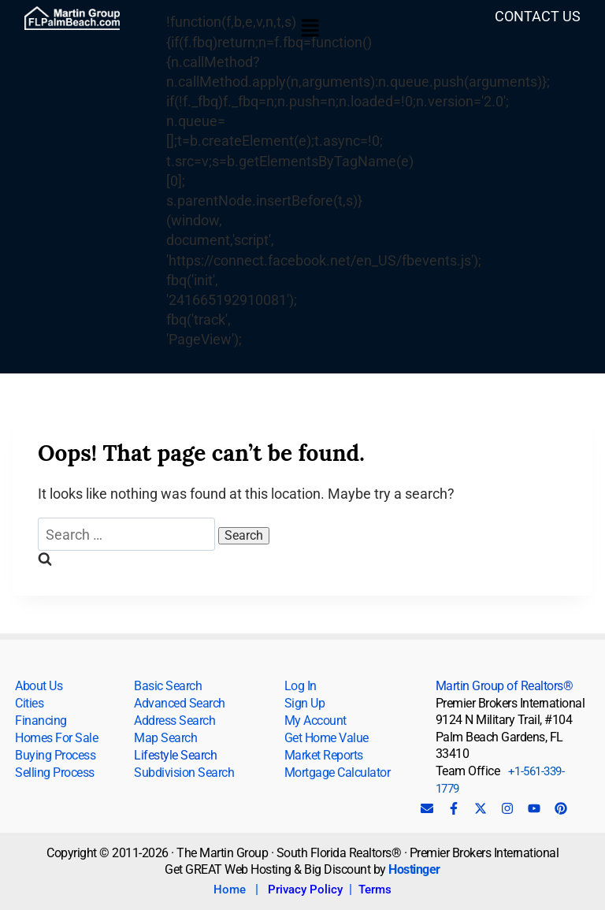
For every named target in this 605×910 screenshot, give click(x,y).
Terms (375, 889)
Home (229, 889)
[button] (309, 29)
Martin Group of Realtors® (504, 685)
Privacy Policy (305, 889)
